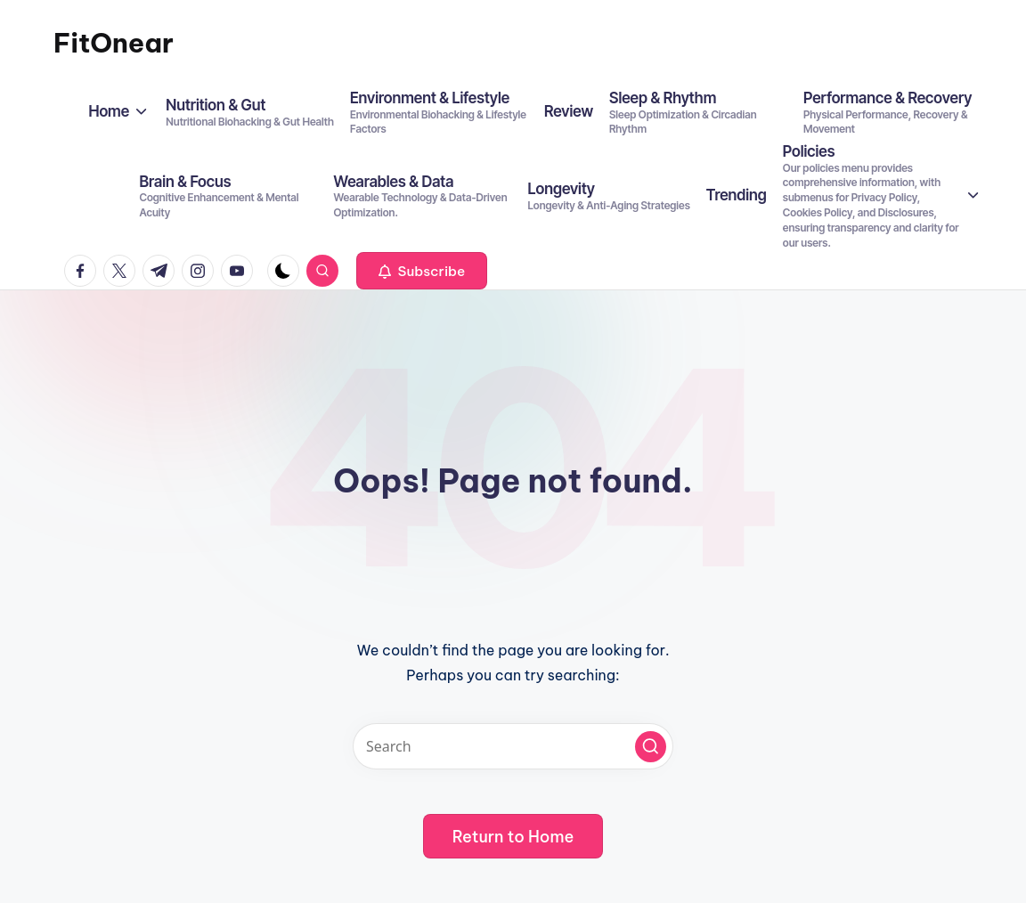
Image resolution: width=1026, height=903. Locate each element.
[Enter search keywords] (513, 746)
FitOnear (113, 43)
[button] (421, 270)
